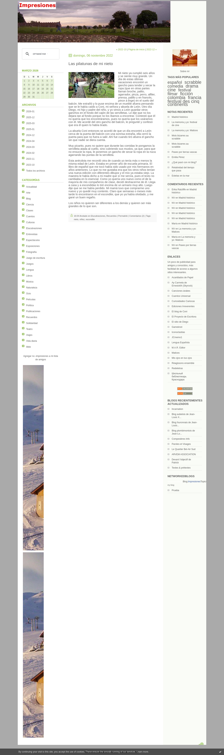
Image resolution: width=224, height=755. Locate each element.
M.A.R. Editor (178, 347)
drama (192, 86)
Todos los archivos (35, 170)
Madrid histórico (180, 117)
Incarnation (177, 409)
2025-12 (30, 117)
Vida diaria (31, 341)
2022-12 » (151, 49)
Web (28, 347)
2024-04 (30, 141)
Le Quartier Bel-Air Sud (183, 449)
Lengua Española (180, 342)
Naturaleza (31, 287)
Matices (176, 352)
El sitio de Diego (180, 322)
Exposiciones (33, 246)
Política (30, 305)
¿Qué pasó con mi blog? (184, 162)
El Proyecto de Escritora (184, 316)
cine (172, 89)
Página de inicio (136, 49)
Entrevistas (31, 234)
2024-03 (30, 147)
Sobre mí (184, 71)
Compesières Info (181, 439)
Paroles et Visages (181, 444)
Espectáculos (33, 240)
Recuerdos (31, 317)
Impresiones (194, 481)
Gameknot (177, 327)
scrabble (193, 82)
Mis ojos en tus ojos (182, 358)
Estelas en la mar (180, 175)
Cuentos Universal (181, 296)
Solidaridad (32, 323)
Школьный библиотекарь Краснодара (179, 376)
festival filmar (179, 92)
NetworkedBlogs (175, 481)
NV (173, 197)
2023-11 (30, 159)
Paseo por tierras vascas (184, 152)
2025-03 (30, 123)
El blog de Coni (179, 311)
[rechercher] (40, 54)
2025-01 (30, 129)
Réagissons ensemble (183, 363)
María (175, 223)
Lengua (30, 269)
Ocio (28, 293)
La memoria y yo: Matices (185, 130)
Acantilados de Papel (182, 277)
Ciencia (30, 204)
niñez (82, 219)
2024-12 (30, 135)
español (175, 82)
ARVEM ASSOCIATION (184, 454)
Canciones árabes (181, 291)
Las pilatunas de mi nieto (90, 63)
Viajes (29, 335)
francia (194, 97)
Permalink (123, 216)
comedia (175, 86)
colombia (176, 97)
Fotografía (31, 252)
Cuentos (30, 216)
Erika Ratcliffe (179, 189)
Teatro (29, 329)
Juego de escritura (35, 258)
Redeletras (177, 368)
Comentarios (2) (136, 216)
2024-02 (30, 153)
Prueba (175, 490)
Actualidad (31, 186)
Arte (28, 192)
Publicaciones (33, 311)
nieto (76, 219)
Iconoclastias (178, 332)
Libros (29, 275)
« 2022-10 (121, 49)
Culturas (30, 222)
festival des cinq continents (183, 103)
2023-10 (30, 165)
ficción (186, 93)
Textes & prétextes (181, 467)
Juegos (30, 264)
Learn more (142, 751)
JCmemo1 (177, 337)
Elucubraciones (34, 228)
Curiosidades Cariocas (183, 301)
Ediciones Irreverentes (183, 306)
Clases (29, 210)
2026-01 (30, 111)
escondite (90, 219)
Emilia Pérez (178, 157)
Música (29, 281)
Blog (28, 198)
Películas (30, 299)
